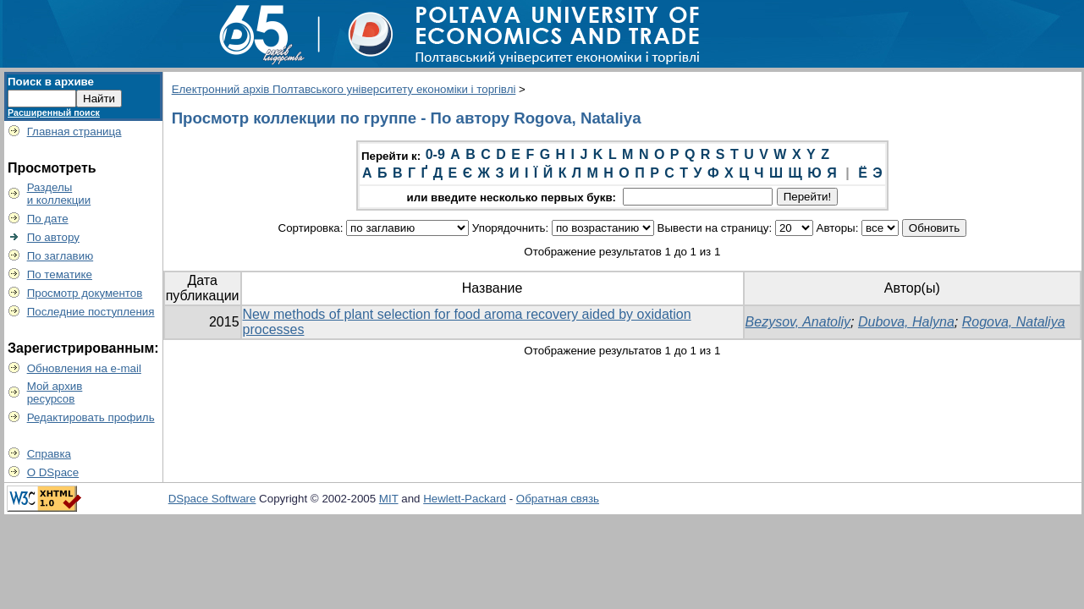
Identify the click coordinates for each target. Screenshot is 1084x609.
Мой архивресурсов (55, 392)
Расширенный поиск (54, 112)
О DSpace (53, 472)
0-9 (435, 154)
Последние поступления (91, 311)
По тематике (59, 274)
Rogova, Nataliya (1013, 322)
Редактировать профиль (91, 417)
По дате (48, 218)
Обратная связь (557, 498)
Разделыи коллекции (59, 193)
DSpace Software (212, 498)
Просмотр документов (85, 293)
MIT (389, 498)
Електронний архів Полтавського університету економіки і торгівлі (344, 89)
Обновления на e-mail (84, 368)
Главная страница (74, 131)
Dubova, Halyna (906, 322)
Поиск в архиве (51, 81)
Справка (49, 453)
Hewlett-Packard (464, 498)
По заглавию (60, 256)
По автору (53, 237)
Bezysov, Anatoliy (798, 322)
